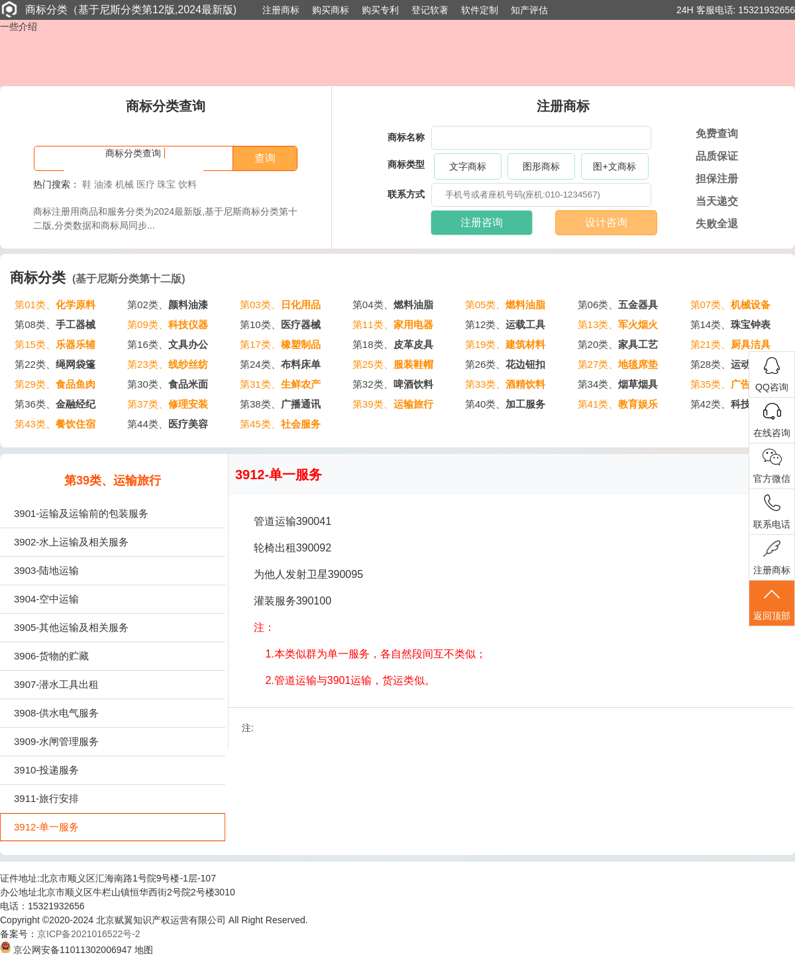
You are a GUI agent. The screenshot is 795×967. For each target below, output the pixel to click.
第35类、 (730, 384)
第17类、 (280, 344)
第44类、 (167, 423)
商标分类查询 (133, 153)
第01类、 (55, 304)
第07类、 (730, 304)
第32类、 (392, 384)
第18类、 (392, 344)
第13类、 (618, 324)
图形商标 (541, 166)
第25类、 (392, 364)
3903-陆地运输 (46, 570)
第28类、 (730, 364)
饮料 (187, 184)
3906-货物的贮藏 (51, 655)
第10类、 (280, 324)
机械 (124, 184)
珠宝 (166, 184)
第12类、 (505, 324)
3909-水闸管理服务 (56, 741)
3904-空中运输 (46, 598)
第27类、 (618, 364)
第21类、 (730, 344)
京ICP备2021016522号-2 (88, 934)
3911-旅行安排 (46, 798)
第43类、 (55, 423)
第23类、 (167, 364)
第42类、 (730, 404)
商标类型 (406, 164)
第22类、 (55, 364)
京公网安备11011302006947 (66, 949)
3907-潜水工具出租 (56, 684)
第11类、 (392, 324)
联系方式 (406, 194)
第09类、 (167, 324)
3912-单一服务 (46, 826)
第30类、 (167, 384)
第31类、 (280, 384)
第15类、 (55, 344)
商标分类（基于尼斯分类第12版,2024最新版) (118, 9)
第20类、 (618, 344)
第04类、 (392, 304)
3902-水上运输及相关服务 (71, 541)
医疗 (145, 184)
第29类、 (55, 384)
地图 (143, 949)
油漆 (103, 184)
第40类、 (505, 404)
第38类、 (280, 404)
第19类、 (505, 344)
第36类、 (55, 404)
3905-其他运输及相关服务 (71, 627)
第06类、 (618, 304)
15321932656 (766, 10)
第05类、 (505, 304)
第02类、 (167, 304)
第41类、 (618, 404)
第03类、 (280, 304)
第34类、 (618, 384)
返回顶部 (771, 603)
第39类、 (392, 404)
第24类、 (280, 364)
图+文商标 (614, 166)
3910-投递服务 (46, 769)
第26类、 (505, 364)
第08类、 (55, 324)
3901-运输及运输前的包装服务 (81, 513)
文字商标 (467, 166)
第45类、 (280, 423)
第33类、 (505, 384)
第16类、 (167, 344)
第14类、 (730, 324)
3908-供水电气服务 (56, 712)
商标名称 (406, 137)
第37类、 (167, 404)
